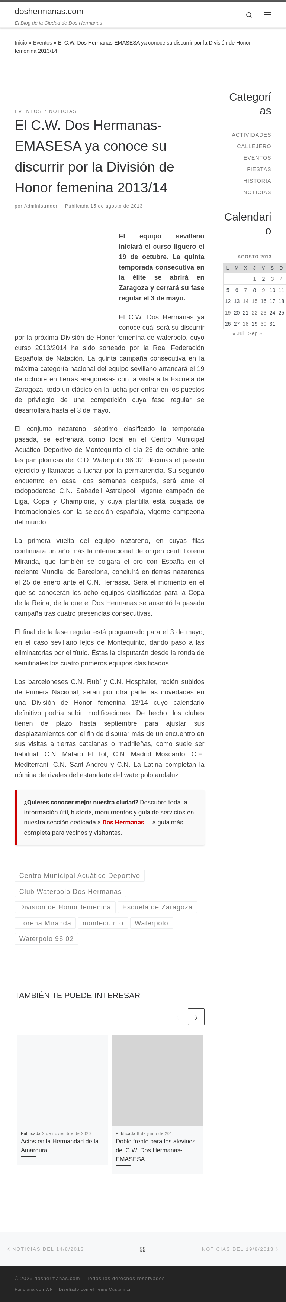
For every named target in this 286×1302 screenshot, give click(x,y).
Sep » (255, 333)
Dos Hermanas (124, 822)
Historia (257, 181)
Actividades (251, 135)
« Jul (238, 333)
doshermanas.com (57, 1278)
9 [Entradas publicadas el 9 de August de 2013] (263, 290)
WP (49, 1289)
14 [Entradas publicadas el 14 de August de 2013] (246, 301)
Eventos (42, 43)
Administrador (41, 206)
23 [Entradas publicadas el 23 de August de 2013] (264, 313)
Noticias (257, 192)
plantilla (137, 501)
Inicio (21, 43)
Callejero (254, 146)
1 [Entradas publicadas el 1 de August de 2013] (254, 279)
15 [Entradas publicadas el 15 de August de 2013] (255, 301)
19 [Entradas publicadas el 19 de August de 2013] (228, 313)
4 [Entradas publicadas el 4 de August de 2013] (281, 279)
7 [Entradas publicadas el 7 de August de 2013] (245, 290)
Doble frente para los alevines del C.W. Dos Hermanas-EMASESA (155, 1150)
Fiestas (259, 169)
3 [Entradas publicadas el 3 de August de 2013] (272, 279)
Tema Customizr (113, 1289)
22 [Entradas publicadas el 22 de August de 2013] (255, 313)
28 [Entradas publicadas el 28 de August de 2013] (246, 324)
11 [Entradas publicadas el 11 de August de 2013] (282, 290)
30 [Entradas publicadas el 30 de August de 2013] (264, 324)
